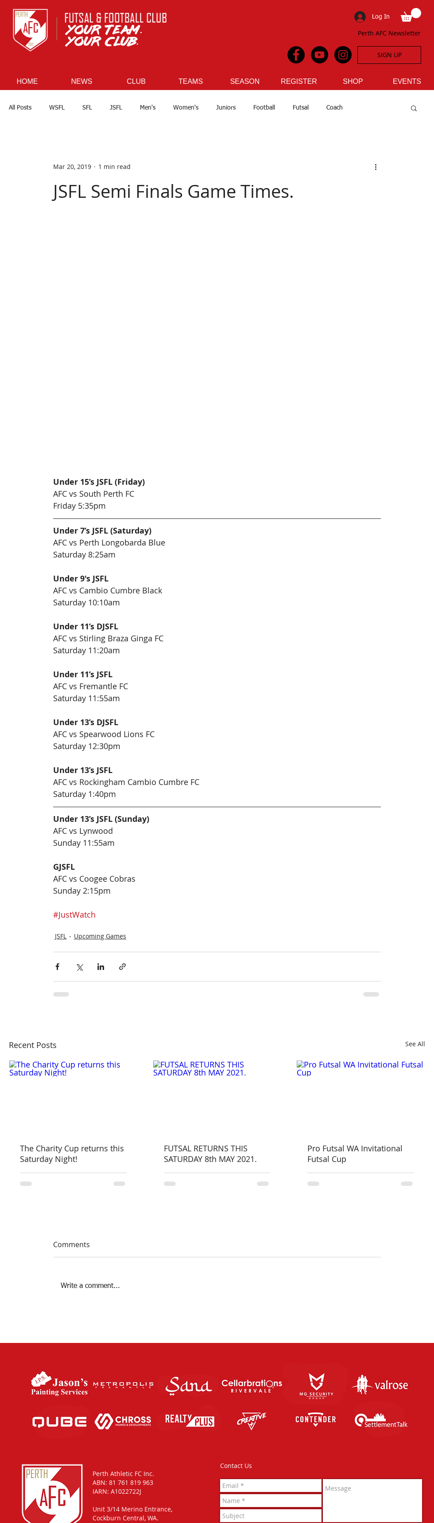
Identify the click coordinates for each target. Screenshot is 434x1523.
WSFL (57, 108)
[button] (411, 15)
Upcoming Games (100, 936)
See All (415, 1044)
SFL (87, 108)
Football (264, 108)
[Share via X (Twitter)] (79, 966)
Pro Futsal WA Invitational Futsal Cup (355, 1153)
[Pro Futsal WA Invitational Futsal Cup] (361, 1096)
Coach (334, 108)
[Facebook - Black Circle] (296, 54)
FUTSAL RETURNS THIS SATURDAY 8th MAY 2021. (210, 1153)
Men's (147, 108)
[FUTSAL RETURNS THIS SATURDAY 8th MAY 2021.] (217, 1096)
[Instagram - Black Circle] (343, 54)
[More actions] (375, 166)
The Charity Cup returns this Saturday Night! (72, 1153)
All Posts (20, 108)
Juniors (226, 108)
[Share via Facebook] (57, 966)
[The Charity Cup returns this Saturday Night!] (73, 1096)
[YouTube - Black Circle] (319, 54)
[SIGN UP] (389, 55)
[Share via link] (122, 966)
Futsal (301, 108)
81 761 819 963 (131, 1482)
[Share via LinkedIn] (101, 966)
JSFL (116, 108)
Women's (185, 108)
